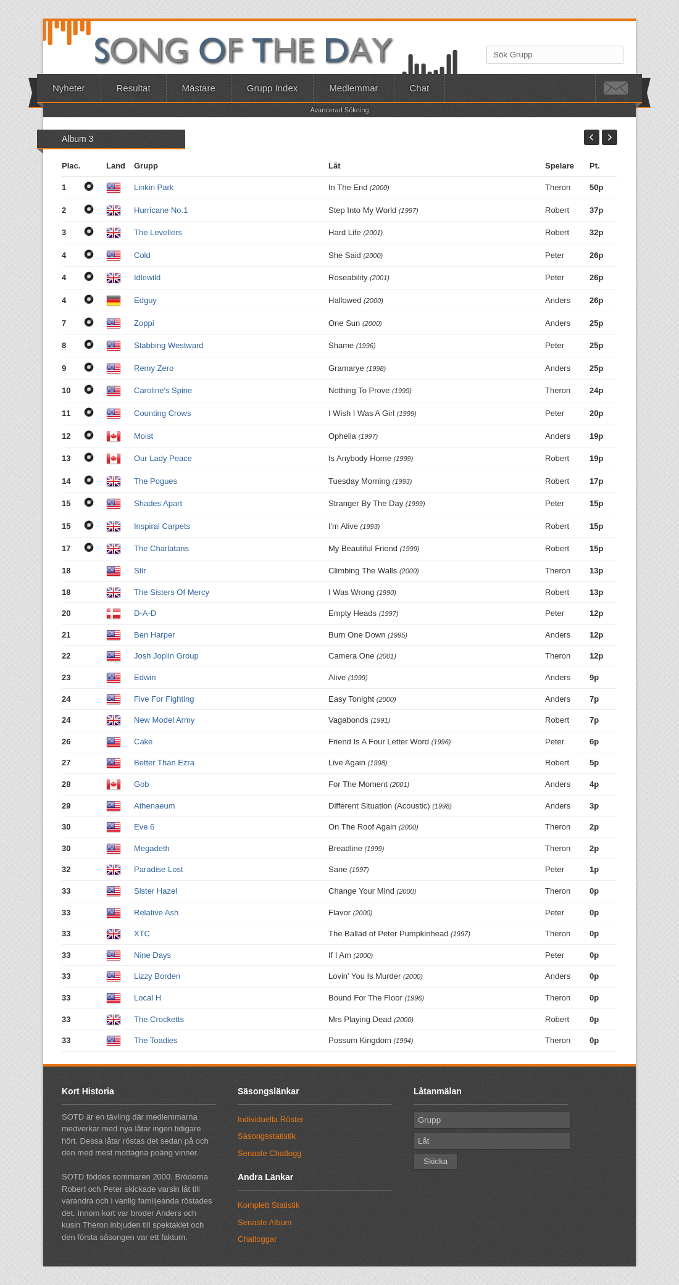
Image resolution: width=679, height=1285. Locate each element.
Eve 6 (144, 826)
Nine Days (152, 955)
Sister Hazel (155, 891)
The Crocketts (159, 1019)
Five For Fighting (164, 699)
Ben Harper (154, 634)
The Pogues (155, 481)
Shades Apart (158, 503)
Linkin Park (153, 187)
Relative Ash (156, 912)
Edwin (145, 677)
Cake (143, 741)
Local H (147, 997)
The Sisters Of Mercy (171, 592)
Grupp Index (272, 88)
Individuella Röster (271, 1119)
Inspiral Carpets (162, 526)
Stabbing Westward (169, 345)
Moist (143, 436)
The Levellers (158, 232)
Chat (420, 88)
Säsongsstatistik (267, 1136)
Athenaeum (154, 805)
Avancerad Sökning (339, 110)
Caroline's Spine (163, 390)
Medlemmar (353, 88)
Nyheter (68, 88)
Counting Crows (162, 413)
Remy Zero (153, 368)
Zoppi (144, 323)
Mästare (198, 88)
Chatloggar (257, 1239)
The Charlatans (161, 548)
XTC (142, 933)
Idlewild (147, 277)
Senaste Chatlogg (269, 1153)
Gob (141, 784)
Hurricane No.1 (161, 210)
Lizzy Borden (157, 976)
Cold (142, 255)
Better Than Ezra (164, 762)
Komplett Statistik (268, 1205)
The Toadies (156, 1040)
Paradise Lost (158, 869)
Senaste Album (264, 1222)
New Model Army (164, 720)
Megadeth (152, 848)
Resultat (134, 88)
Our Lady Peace (163, 458)
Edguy (145, 300)
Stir (140, 570)
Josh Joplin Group (166, 655)
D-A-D (145, 613)
